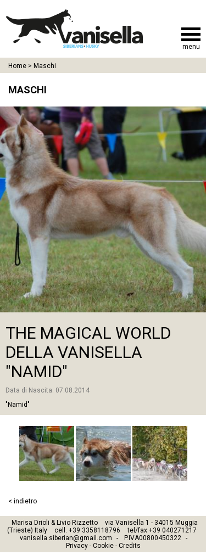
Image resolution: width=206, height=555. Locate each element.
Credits (130, 546)
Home (17, 66)
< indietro (22, 501)
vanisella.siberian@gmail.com (66, 538)
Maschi (45, 66)
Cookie (103, 546)
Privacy (77, 546)
